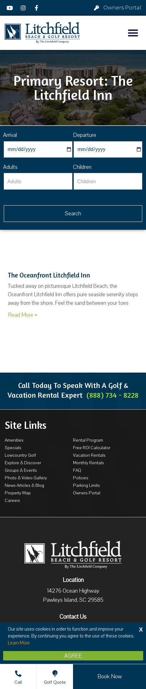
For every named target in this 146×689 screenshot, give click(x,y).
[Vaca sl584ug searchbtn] (73, 213)
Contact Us (73, 617)
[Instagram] (24, 8)
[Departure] (108, 149)
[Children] (108, 181)
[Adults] (38, 181)
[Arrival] (38, 149)
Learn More (19, 643)
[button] (133, 32)
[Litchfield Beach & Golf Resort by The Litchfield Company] (42, 33)
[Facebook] (37, 8)
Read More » (22, 315)
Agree (73, 655)
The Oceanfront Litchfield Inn (49, 275)
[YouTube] (10, 8)
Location (73, 580)
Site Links (25, 425)
